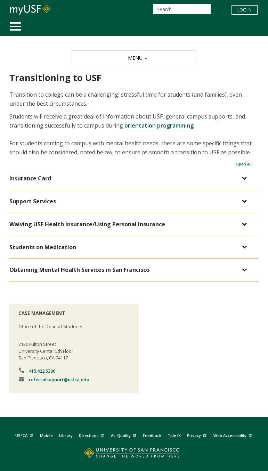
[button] (130, 178)
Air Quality (124, 434)
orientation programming (159, 125)
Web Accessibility (233, 434)
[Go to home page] (134, 454)
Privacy (197, 434)
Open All (244, 164)
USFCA (25, 434)
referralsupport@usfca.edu (59, 379)
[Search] (182, 9)
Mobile (46, 435)
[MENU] (134, 57)
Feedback (152, 435)
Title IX (174, 435)
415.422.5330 (42, 371)
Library (66, 435)
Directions (92, 434)
